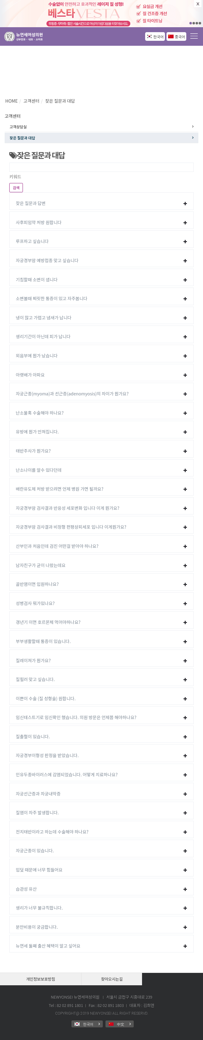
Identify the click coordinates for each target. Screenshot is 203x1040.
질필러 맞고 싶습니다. (35, 679)
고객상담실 (18, 126)
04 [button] (200, 23)
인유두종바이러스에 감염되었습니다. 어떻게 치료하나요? (67, 774)
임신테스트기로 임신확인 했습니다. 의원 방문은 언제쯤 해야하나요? (76, 717)
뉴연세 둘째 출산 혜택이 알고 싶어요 (48, 946)
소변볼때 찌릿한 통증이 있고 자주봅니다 (52, 298)
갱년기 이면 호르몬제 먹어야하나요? (48, 622)
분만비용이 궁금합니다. (37, 927)
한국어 (158, 36)
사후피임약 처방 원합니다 (39, 222)
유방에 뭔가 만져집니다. (37, 431)
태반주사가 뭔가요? (33, 451)
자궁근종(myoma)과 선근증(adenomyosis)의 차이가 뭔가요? (72, 393)
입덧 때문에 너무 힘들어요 (39, 870)
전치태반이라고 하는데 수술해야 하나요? (52, 832)
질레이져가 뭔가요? (33, 660)
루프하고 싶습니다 (32, 241)
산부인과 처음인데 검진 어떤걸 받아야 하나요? (57, 546)
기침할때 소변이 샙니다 (37, 279)
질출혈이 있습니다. (33, 736)
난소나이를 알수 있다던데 (39, 470)
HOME (11, 101)
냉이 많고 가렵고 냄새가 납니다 (43, 317)
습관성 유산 (26, 889)
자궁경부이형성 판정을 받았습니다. (47, 755)
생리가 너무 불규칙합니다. (39, 908)
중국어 (180, 36)
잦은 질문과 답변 (30, 203)
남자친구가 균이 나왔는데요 (41, 565)
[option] (101, 13)
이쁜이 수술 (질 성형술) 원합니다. (46, 698)
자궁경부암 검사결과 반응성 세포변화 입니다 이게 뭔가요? (67, 508)
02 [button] (193, 23)
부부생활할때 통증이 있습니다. (43, 641)
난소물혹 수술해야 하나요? (40, 413)
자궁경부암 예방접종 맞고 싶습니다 (47, 260)
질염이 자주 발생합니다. (37, 812)
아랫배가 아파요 (30, 375)
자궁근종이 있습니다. (35, 850)
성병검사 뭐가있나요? (35, 603)
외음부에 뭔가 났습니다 (37, 355)
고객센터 (32, 101)
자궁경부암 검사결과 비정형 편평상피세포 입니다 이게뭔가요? (71, 527)
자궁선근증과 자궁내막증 (38, 794)
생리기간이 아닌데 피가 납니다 (43, 336)
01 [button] (190, 23)
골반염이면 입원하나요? (37, 584)
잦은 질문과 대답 (60, 101)
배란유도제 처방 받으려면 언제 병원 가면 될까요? (59, 489)
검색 (16, 187)
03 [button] (197, 23)
